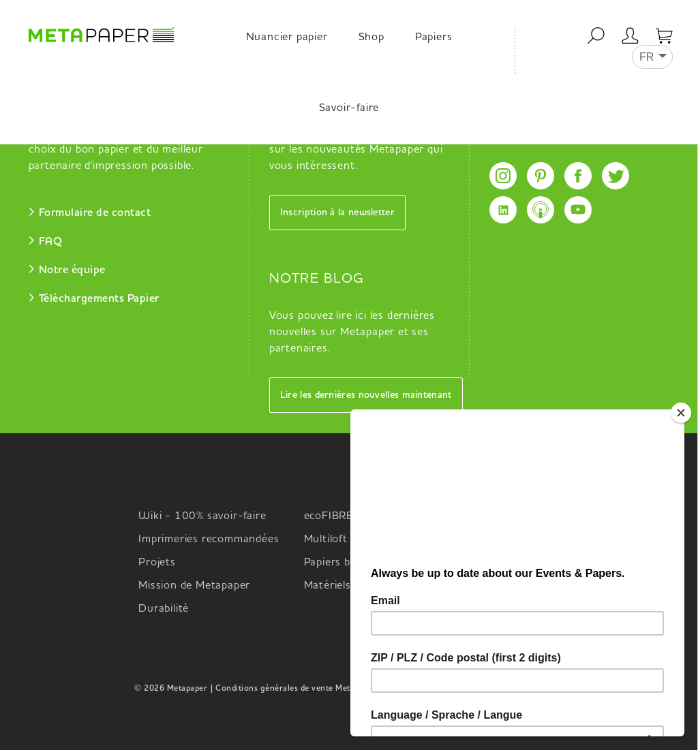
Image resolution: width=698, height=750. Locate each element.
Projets (157, 562)
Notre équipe (72, 270)
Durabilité (163, 609)
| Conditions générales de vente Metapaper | (296, 689)
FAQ (51, 241)
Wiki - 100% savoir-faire (202, 516)
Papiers (434, 37)
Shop (371, 37)
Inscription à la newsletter (337, 212)
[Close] (683, 413)
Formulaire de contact (95, 213)
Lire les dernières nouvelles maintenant (366, 395)
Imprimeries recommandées (208, 539)
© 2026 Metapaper (170, 689)
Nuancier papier (287, 37)
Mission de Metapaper (194, 585)
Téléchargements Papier (99, 299)
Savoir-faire (349, 108)
